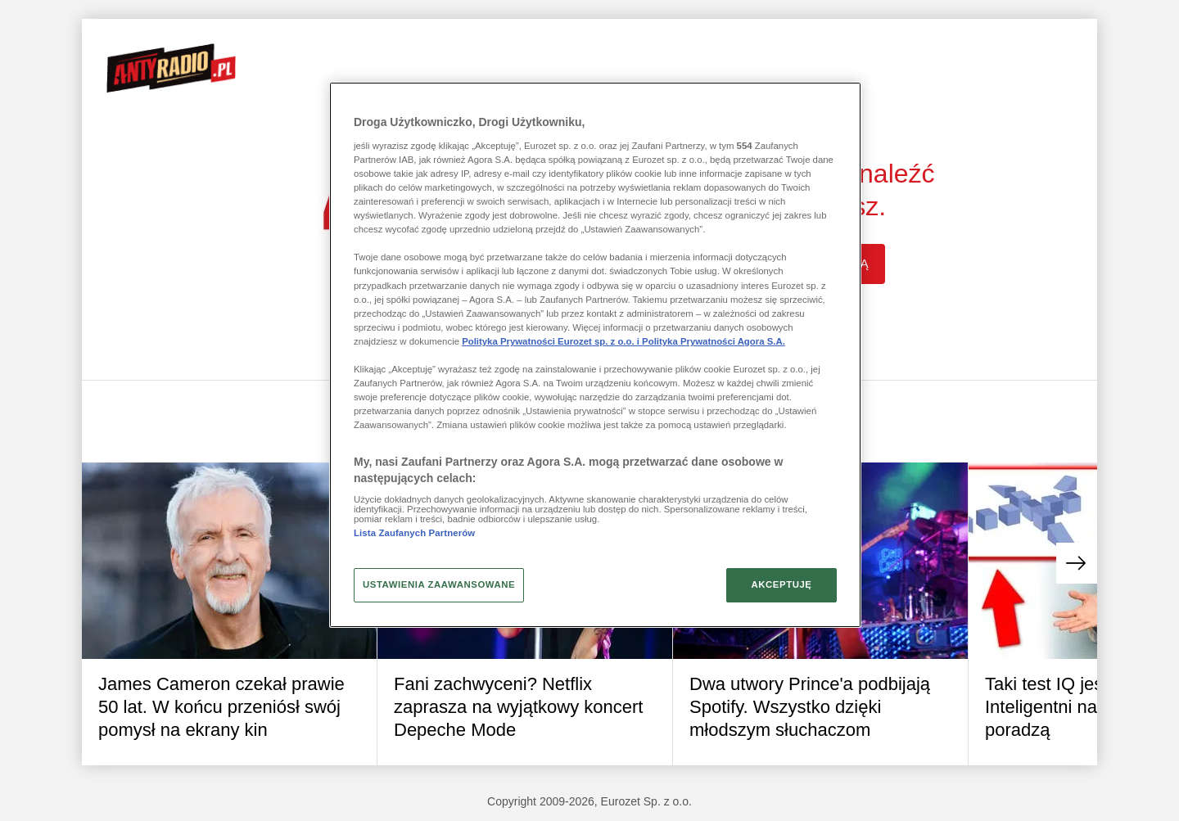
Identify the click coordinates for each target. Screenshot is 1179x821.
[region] (595, 354)
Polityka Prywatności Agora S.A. (713, 341)
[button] (1076, 563)
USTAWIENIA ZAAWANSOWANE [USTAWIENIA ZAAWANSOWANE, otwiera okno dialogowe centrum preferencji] (439, 584)
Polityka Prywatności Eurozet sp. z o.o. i (552, 341)
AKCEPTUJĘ (781, 584)
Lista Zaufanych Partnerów (414, 533)
